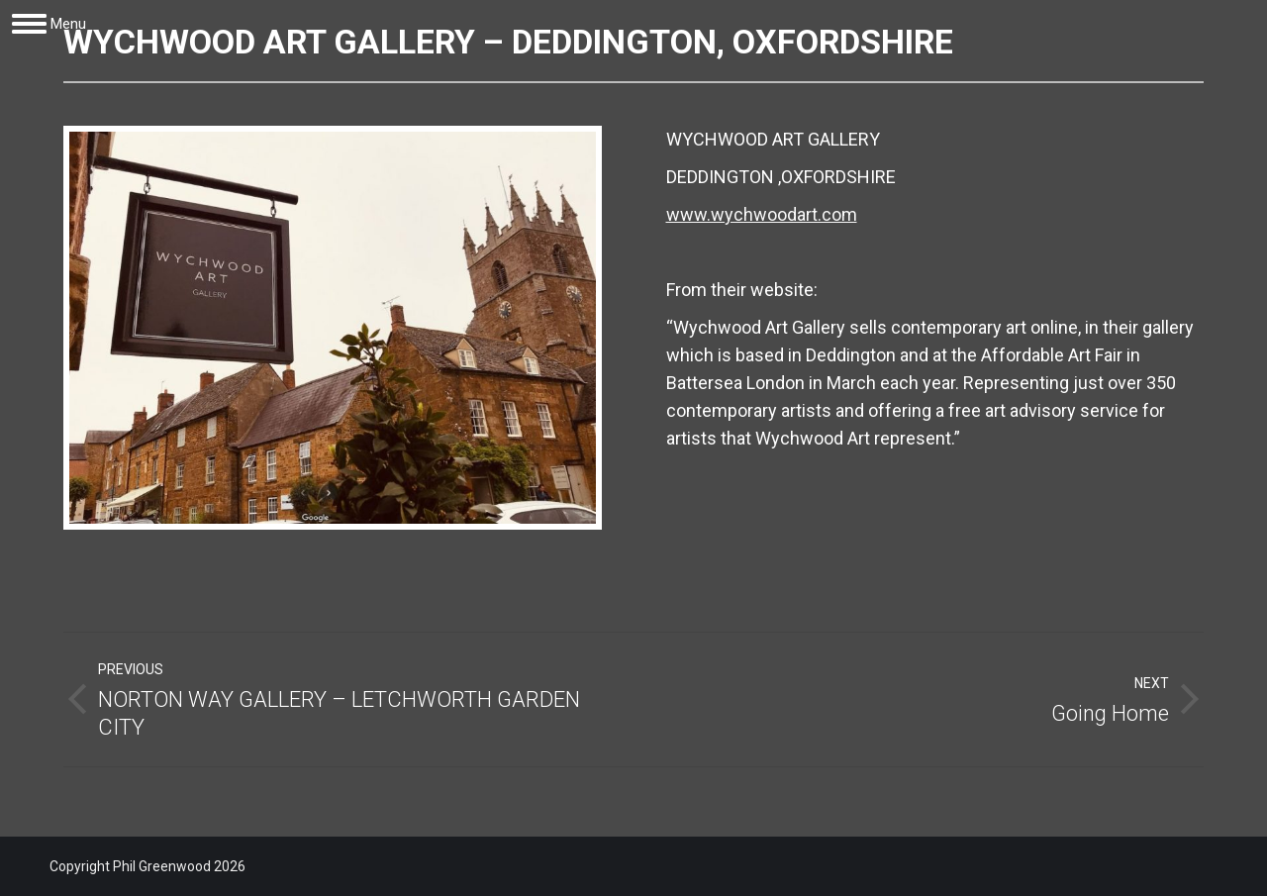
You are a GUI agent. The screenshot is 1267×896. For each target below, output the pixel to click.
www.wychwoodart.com (761, 214)
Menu (68, 24)
